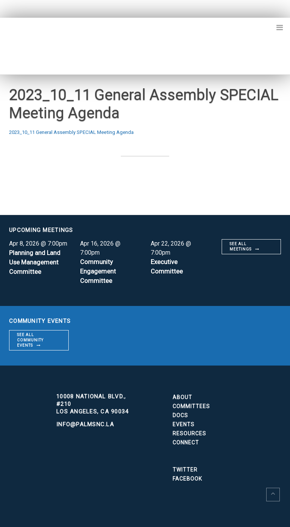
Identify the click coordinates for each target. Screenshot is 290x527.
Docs (180, 414)
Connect (186, 441)
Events (183, 423)
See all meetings (240, 246)
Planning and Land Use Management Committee (36, 261)
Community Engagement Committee (99, 270)
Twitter (185, 468)
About (182, 396)
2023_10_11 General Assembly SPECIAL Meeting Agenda (86, 131)
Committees (191, 405)
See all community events (30, 338)
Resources (189, 432)
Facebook (187, 477)
